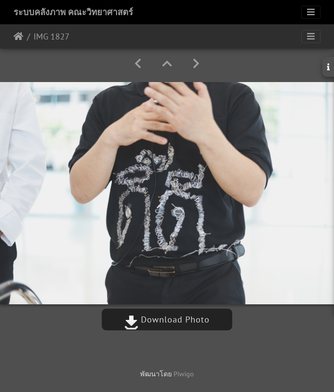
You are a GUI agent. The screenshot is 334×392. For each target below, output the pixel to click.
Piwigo (184, 373)
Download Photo (167, 319)
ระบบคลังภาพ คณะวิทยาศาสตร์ (73, 12)
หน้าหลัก (18, 36)
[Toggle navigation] (311, 12)
